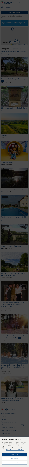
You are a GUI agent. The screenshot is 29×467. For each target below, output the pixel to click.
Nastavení (14, 463)
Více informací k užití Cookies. (15, 450)
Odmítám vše (14, 458)
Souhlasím (14, 454)
